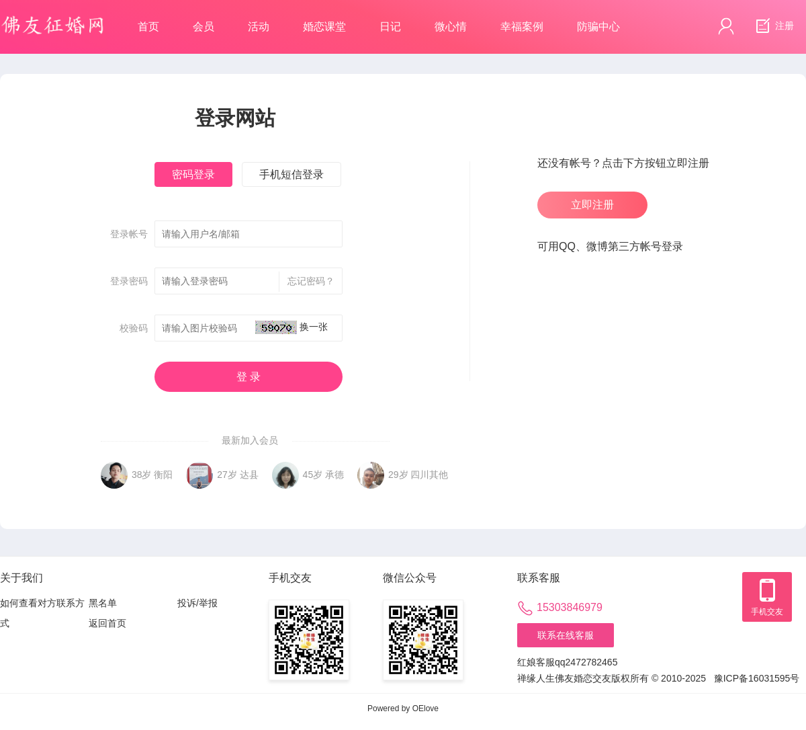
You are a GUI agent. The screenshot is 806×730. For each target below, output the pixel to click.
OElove (425, 708)
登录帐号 (129, 234)
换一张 (314, 326)
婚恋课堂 (324, 26)
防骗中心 (598, 26)
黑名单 (103, 603)
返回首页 (107, 623)
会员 (203, 26)
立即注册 (592, 204)
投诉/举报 (197, 603)
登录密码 (129, 281)
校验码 (134, 328)
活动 (258, 26)
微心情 (451, 26)
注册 (773, 26)
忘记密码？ (306, 282)
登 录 (248, 376)
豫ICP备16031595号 (757, 678)
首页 (148, 26)
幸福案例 (521, 26)
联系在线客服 (565, 635)
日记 (390, 26)
